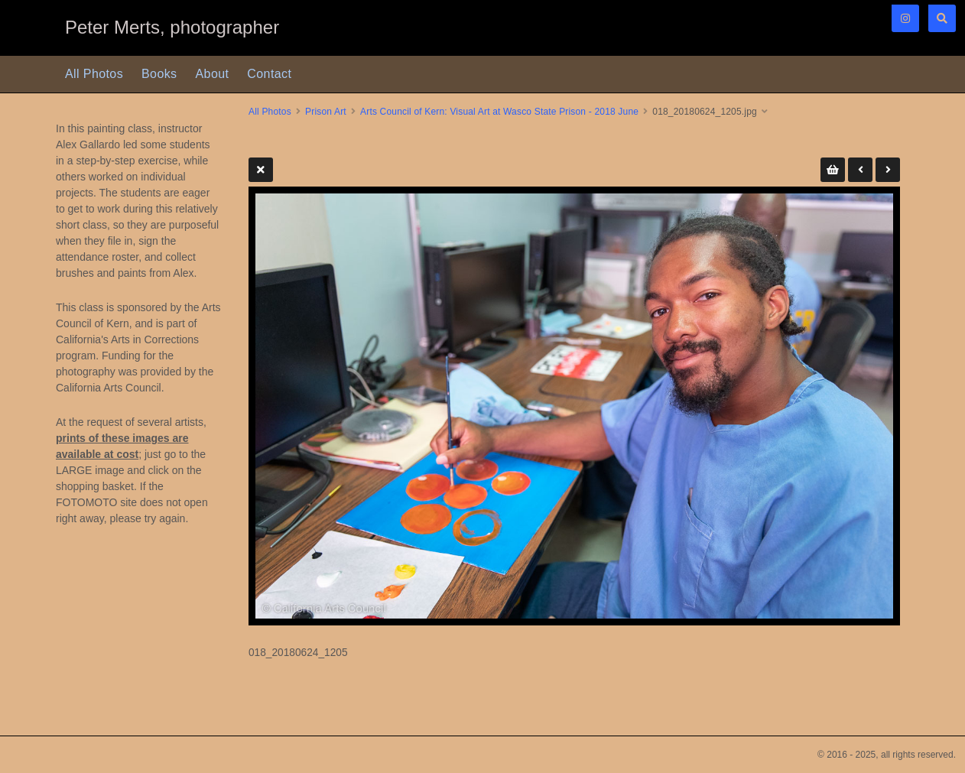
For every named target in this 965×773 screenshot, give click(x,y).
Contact (269, 73)
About (212, 73)
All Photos (94, 73)
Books (159, 73)
